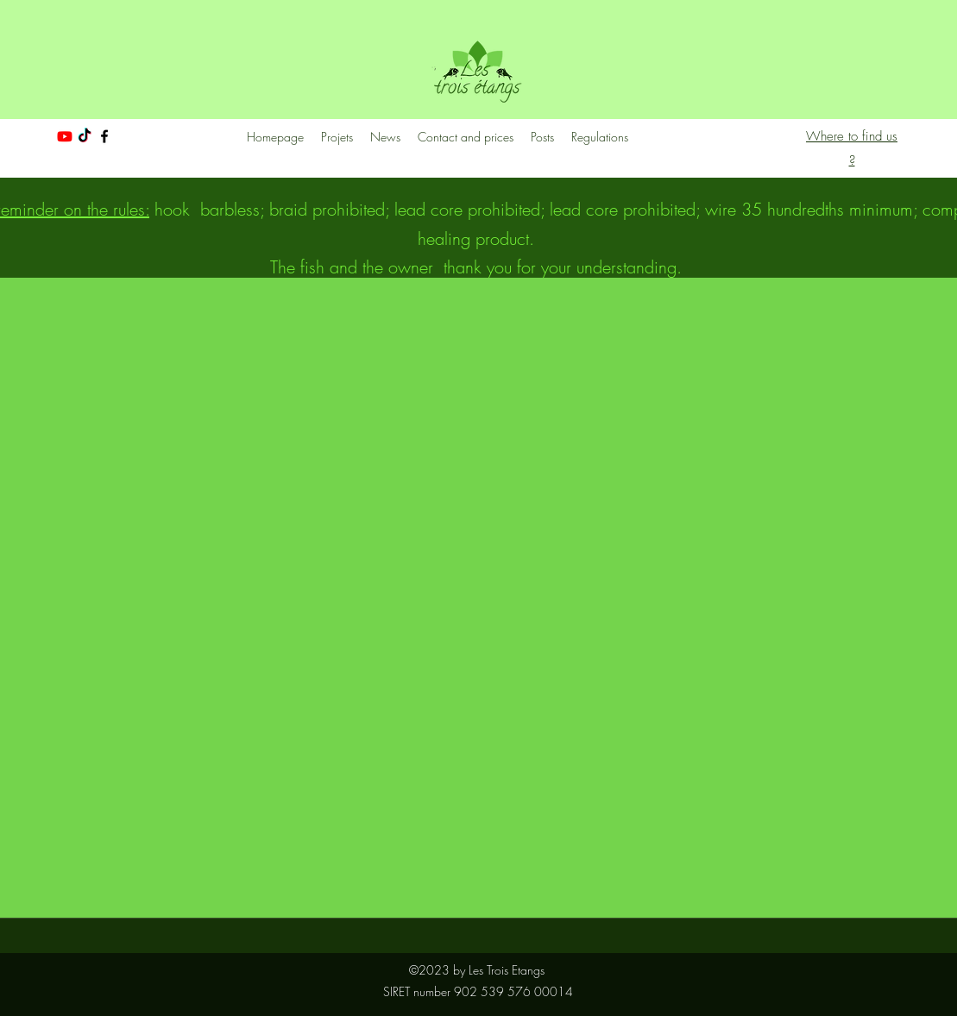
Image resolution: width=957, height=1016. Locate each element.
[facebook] (104, 136)
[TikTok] (84, 136)
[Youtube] (64, 136)
